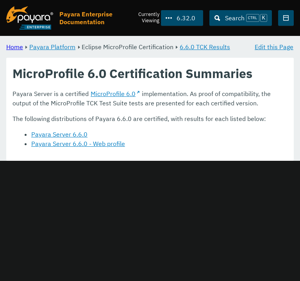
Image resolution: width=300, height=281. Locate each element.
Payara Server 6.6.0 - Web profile (78, 144)
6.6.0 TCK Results (205, 47)
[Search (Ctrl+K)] (240, 18)
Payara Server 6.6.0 (59, 134)
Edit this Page (274, 47)
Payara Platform (52, 47)
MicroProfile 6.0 (113, 94)
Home (14, 47)
